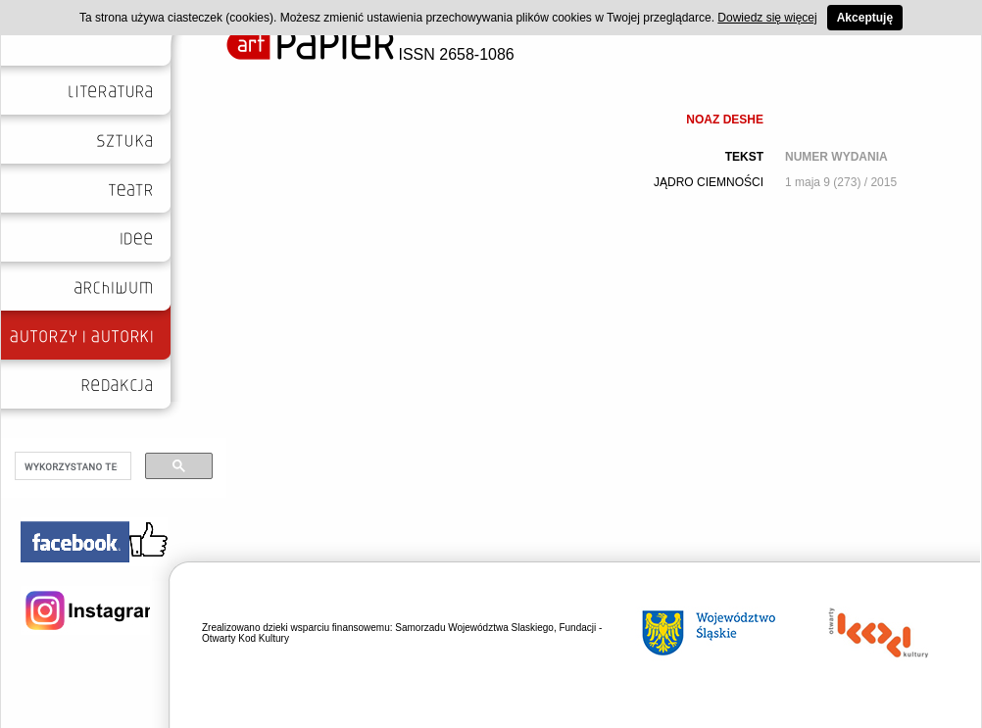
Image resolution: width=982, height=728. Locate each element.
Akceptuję (865, 17)
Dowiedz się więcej (766, 17)
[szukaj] (71, 466)
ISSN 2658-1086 (370, 54)
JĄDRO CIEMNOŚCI (708, 182)
